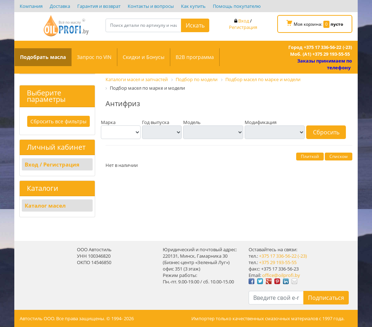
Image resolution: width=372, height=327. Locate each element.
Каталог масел (45, 205)
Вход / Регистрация (52, 164)
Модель (192, 122)
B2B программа (195, 57)
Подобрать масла (43, 57)
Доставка (60, 6)
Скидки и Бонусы (144, 57)
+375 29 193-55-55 (278, 262)
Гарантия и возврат (99, 6)
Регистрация (243, 27)
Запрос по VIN (94, 57)
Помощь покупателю (237, 6)
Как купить (193, 6)
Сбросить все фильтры (59, 121)
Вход (243, 21)
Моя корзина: (315, 24)
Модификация (260, 122)
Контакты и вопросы (151, 6)
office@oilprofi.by (281, 275)
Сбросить (326, 132)
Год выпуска (155, 122)
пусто (337, 24)
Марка (108, 122)
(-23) (302, 256)
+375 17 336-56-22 (278, 256)
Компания (31, 6)
